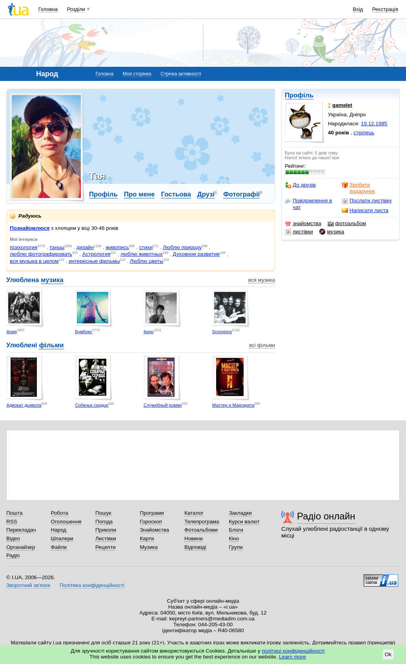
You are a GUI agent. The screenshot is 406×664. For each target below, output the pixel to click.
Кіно (234, 538)
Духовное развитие (196, 254)
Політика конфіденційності (92, 585)
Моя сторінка (137, 74)
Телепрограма (201, 522)
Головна (48, 9)
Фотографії (241, 194)
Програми (152, 513)
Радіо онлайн (326, 516)
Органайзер (20, 547)
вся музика (261, 280)
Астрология (96, 254)
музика (331, 232)
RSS (11, 522)
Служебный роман (163, 405)
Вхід (358, 9)
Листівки (105, 538)
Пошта (14, 513)
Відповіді (195, 547)
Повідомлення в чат (308, 204)
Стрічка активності (180, 74)
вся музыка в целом (34, 261)
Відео (13, 538)
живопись (117, 247)
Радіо (13, 555)
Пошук (103, 513)
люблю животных (141, 254)
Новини (193, 538)
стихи (146, 247)
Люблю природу (182, 247)
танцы (56, 247)
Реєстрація (385, 9)
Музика (149, 547)
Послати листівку (366, 201)
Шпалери (62, 538)
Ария (11, 331)
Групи (236, 547)
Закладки (240, 513)
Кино (148, 331)
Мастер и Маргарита (233, 405)
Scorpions (222, 331)
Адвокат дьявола (23, 405)
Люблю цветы (146, 261)
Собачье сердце (91, 405)
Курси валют (244, 522)
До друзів (300, 185)
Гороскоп (151, 522)
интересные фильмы (94, 261)
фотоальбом (347, 223)
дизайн (85, 247)
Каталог (194, 513)
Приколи (105, 530)
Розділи (76, 9)
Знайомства (154, 530)
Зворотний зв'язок (28, 585)
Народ (59, 530)
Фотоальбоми (201, 530)
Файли (59, 547)
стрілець (363, 133)
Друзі (206, 194)
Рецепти (105, 547)
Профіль (299, 95)
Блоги (236, 530)
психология (23, 247)
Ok (388, 654)
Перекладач (21, 530)
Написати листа (365, 210)
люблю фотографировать (41, 254)
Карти (147, 538)
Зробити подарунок (358, 188)
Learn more (292, 657)
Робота (59, 513)
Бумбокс (83, 331)
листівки (299, 232)
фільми (51, 345)
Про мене (139, 194)
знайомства (303, 223)
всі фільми (262, 345)
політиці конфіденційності (293, 651)
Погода (104, 522)
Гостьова (176, 194)
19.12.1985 (374, 124)
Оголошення (66, 522)
